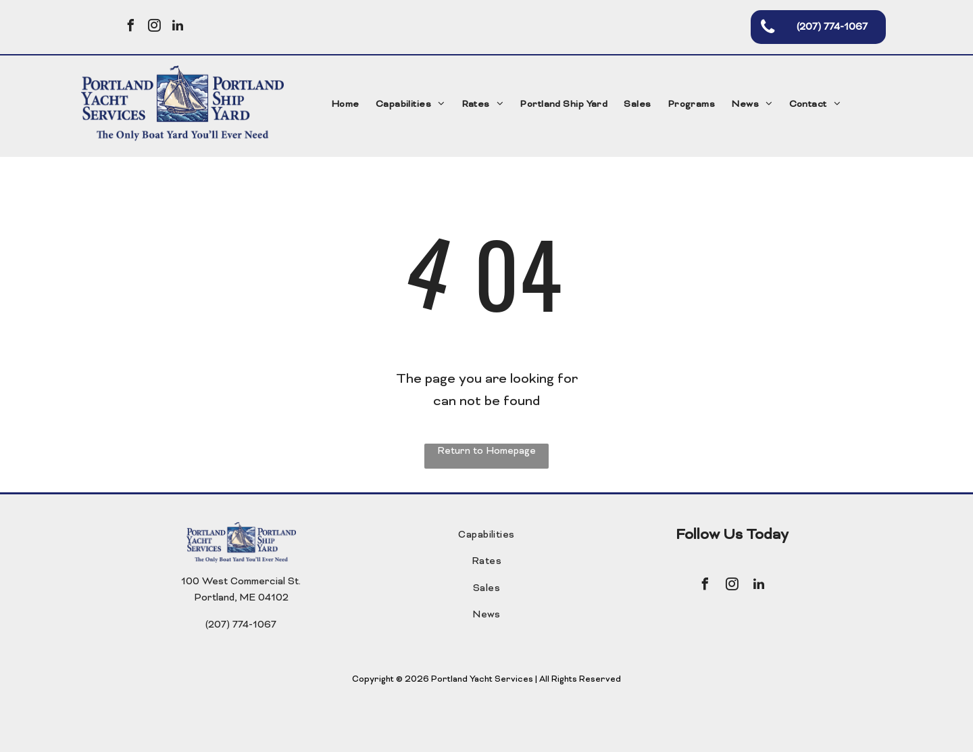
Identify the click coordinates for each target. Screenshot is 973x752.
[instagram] (154, 27)
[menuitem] (346, 105)
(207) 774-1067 (240, 625)
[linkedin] (177, 27)
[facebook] (130, 27)
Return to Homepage (486, 451)
